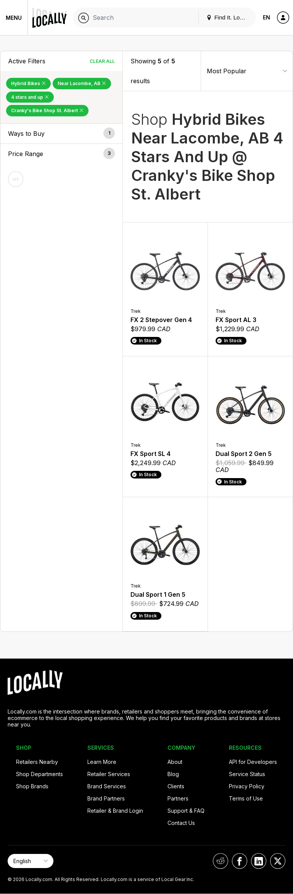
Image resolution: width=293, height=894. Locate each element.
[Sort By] (247, 70)
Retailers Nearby (37, 762)
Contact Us (181, 823)
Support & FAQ (185, 810)
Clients (175, 786)
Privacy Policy (246, 786)
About (174, 762)
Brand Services (106, 786)
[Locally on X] (277, 861)
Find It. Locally (228, 17)
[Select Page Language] (30, 861)
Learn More (101, 762)
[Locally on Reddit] (220, 861)
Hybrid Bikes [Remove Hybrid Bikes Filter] (28, 83)
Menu (14, 17)
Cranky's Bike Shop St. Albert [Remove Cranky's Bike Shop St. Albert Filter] (47, 110)
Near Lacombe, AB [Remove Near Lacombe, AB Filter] (82, 83)
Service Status (247, 774)
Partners (177, 798)
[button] (61, 133)
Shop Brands (32, 786)
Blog (173, 774)
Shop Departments (39, 774)
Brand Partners (106, 798)
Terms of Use (246, 798)
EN (266, 17)
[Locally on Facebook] (239, 861)
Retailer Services (108, 774)
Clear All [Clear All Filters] (102, 61)
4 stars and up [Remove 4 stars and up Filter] (30, 97)
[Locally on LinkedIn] (258, 861)
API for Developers (253, 762)
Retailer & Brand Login (115, 810)
